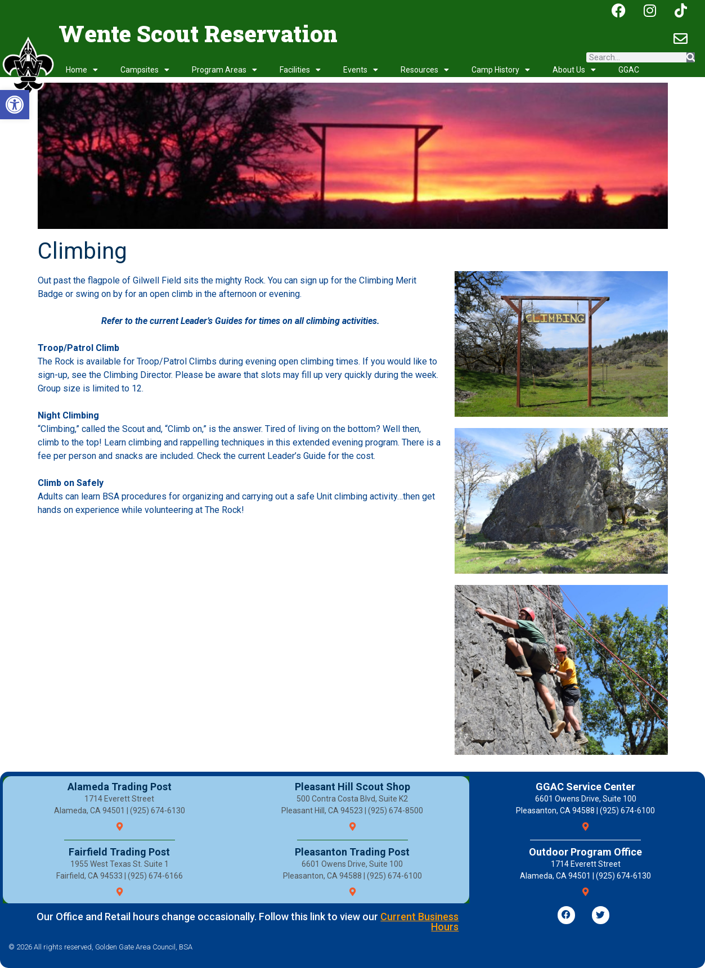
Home (82, 69)
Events (360, 69)
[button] (14, 104)
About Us (574, 69)
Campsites (144, 69)
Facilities (300, 69)
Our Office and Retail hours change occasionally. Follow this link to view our (248, 922)
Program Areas (224, 69)
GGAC (628, 69)
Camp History (501, 69)
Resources (425, 69)
